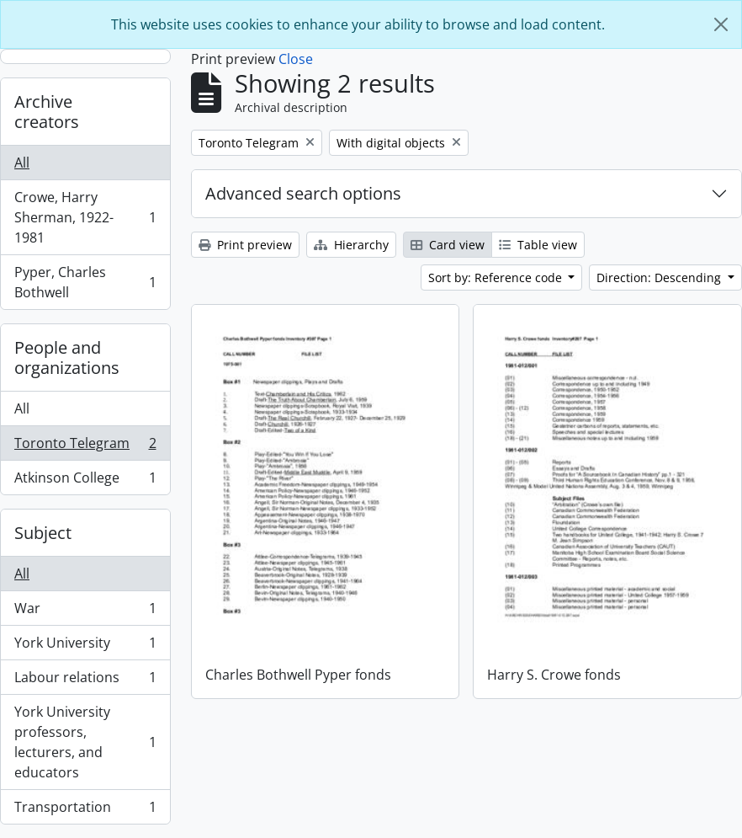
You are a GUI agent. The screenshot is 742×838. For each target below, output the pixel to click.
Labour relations (84, 681)
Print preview (245, 245)
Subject (43, 532)
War (84, 612)
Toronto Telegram (84, 447)
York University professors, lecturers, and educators (84, 742)
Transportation (84, 810)
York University (84, 646)
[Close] (721, 24)
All (21, 162)
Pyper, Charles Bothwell (84, 282)
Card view (448, 245)
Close (295, 59)
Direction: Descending (660, 278)
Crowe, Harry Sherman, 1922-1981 (84, 217)
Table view (538, 245)
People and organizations (66, 357)
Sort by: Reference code (496, 278)
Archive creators (46, 111)
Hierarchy (351, 245)
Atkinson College (84, 480)
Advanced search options (303, 193)
